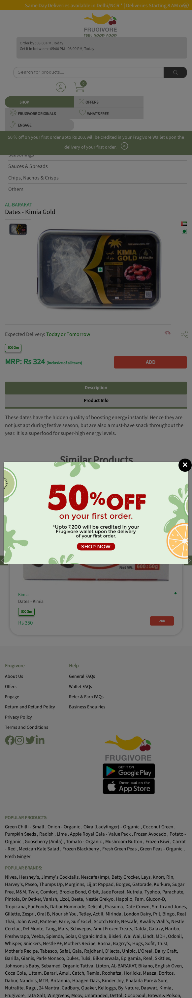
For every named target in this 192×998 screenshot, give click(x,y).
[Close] (185, 465)
